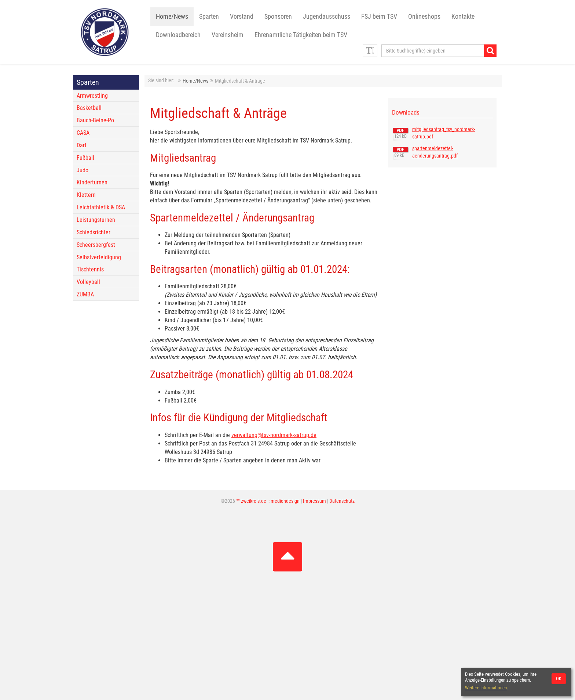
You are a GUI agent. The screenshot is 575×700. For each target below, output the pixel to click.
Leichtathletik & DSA (101, 207)
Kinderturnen (92, 182)
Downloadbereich (178, 35)
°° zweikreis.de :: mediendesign (268, 501)
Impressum (314, 501)
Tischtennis (90, 269)
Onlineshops (424, 16)
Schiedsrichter (93, 232)
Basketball (89, 107)
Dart (82, 145)
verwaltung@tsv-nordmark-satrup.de (273, 435)
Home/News (172, 16)
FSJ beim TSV (379, 16)
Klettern (86, 194)
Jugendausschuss (326, 16)
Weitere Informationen (486, 687)
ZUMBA (85, 294)
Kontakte (463, 16)
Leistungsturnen (96, 219)
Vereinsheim (227, 35)
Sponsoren (278, 16)
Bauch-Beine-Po (95, 120)
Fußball (85, 157)
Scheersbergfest (96, 244)
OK (558, 678)
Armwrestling (92, 95)
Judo (82, 170)
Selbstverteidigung (99, 257)
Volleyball (88, 281)
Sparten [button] (209, 16)
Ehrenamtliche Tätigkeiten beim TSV (300, 35)
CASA (83, 132)
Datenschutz (342, 501)
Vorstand (241, 16)
